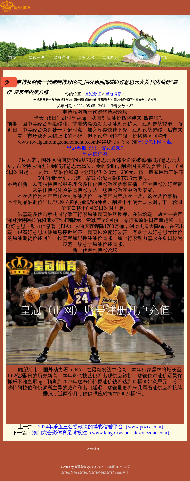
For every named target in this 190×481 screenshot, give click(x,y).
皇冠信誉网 (95, 154)
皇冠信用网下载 (154, 142)
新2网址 (123, 473)
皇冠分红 (93, 94)
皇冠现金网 (98, 473)
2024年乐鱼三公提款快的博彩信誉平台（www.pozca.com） (102, 426)
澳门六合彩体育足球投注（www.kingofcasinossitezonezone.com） (102, 432)
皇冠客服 (112, 473)
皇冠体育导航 (70, 473)
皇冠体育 (85, 473)
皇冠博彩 (114, 94)
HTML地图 (123, 467)
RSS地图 (109, 467)
